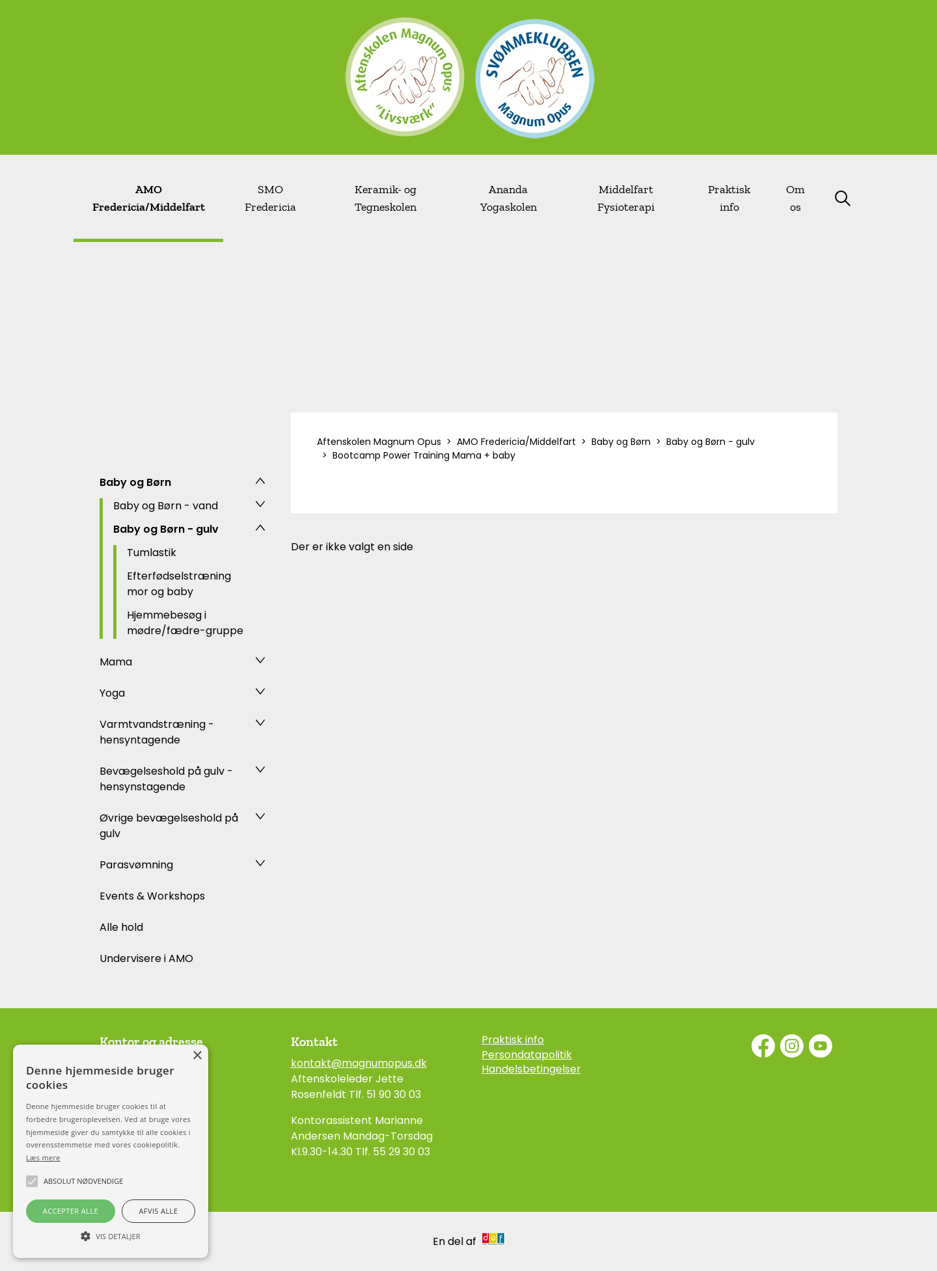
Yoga (112, 693)
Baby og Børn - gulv (166, 529)
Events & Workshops (152, 896)
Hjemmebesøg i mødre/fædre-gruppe (185, 623)
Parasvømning (136, 864)
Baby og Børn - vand (165, 505)
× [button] (197, 1056)
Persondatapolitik (527, 1055)
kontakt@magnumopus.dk (359, 1063)
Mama (116, 661)
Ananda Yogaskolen (508, 198)
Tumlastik (151, 552)
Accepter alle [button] (70, 1211)
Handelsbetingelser (531, 1069)
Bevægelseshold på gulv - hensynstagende (166, 779)
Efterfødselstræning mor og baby (179, 584)
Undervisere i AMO (146, 958)
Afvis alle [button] (158, 1211)
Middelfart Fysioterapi (626, 198)
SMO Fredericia (270, 198)
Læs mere (43, 1157)
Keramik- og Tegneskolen (385, 198)
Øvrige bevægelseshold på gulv (169, 825)
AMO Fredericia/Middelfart (148, 198)
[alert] (110, 1151)
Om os (795, 198)
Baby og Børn (135, 482)
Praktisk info (729, 198)
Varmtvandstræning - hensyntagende (157, 732)
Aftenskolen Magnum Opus (379, 441)
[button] (110, 1235)
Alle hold (121, 927)
